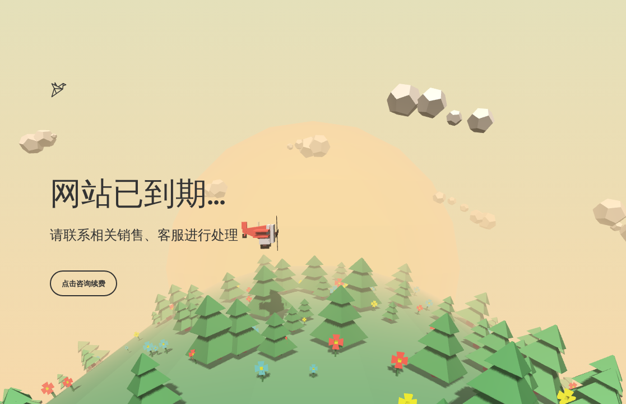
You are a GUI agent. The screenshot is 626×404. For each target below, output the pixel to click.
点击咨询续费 (83, 283)
